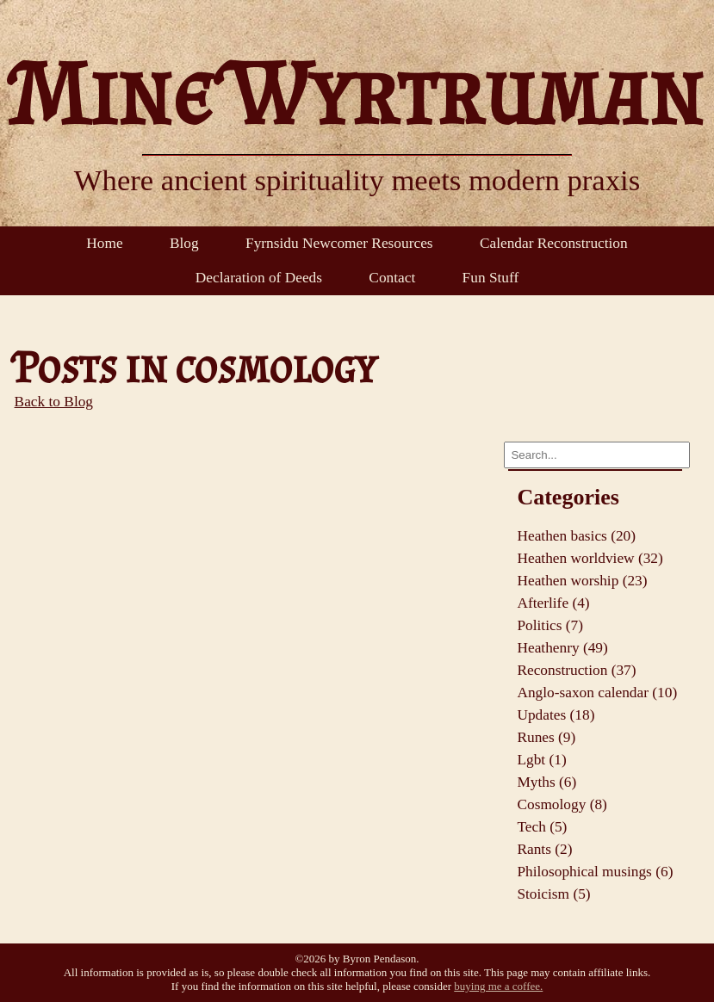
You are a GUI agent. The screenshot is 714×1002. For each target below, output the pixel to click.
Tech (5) (542, 827)
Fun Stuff (491, 277)
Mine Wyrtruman (357, 93)
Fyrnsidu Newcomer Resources (339, 243)
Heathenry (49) (562, 648)
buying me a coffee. (498, 986)
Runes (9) (546, 737)
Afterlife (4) (553, 603)
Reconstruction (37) (576, 670)
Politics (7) (550, 625)
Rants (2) (544, 849)
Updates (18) (555, 715)
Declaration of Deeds (259, 277)
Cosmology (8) (561, 804)
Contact (392, 277)
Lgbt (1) (541, 760)
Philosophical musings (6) (595, 871)
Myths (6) (546, 782)
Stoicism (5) (553, 894)
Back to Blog (54, 401)
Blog (184, 243)
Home (104, 243)
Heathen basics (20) (576, 536)
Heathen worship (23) (582, 580)
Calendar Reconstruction (554, 243)
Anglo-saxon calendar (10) (597, 692)
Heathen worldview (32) (589, 558)
